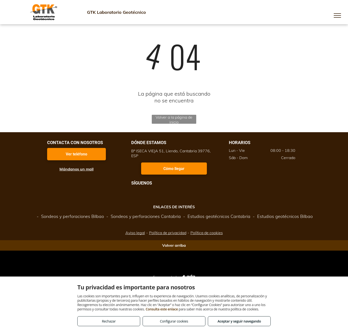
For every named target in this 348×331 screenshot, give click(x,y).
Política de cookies (206, 232)
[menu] (337, 15)
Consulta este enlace (162, 309)
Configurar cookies (174, 321)
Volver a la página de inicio (174, 119)
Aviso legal (135, 232)
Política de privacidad (167, 232)
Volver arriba (174, 245)
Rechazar (109, 321)
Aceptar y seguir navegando (239, 321)
